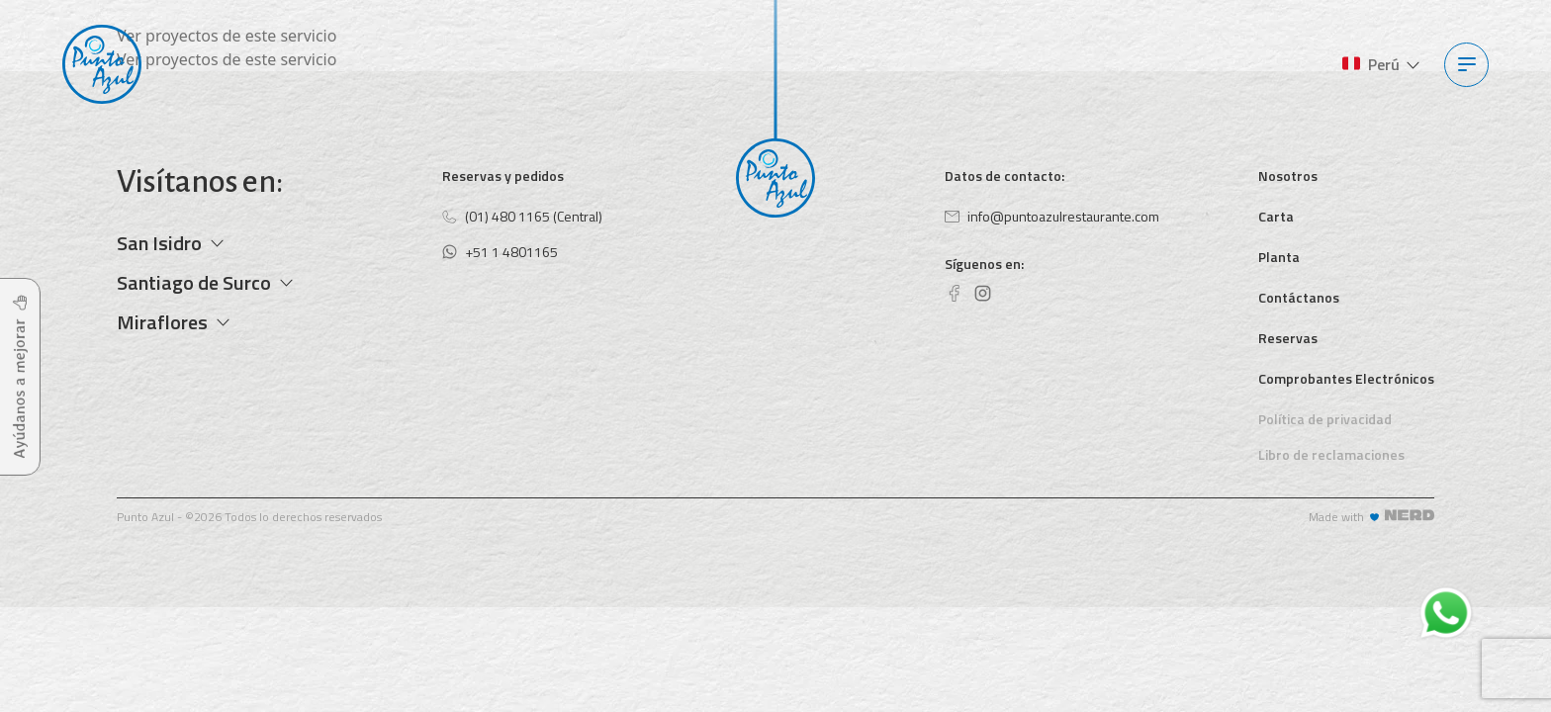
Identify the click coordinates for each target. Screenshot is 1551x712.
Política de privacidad (1325, 418)
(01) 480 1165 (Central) (522, 216)
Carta (1276, 216)
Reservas (1288, 337)
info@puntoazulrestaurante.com (1052, 216)
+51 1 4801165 (500, 251)
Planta (1279, 256)
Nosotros (1288, 175)
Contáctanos (1298, 297)
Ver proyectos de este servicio (226, 35)
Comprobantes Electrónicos (1346, 378)
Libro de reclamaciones (1331, 454)
